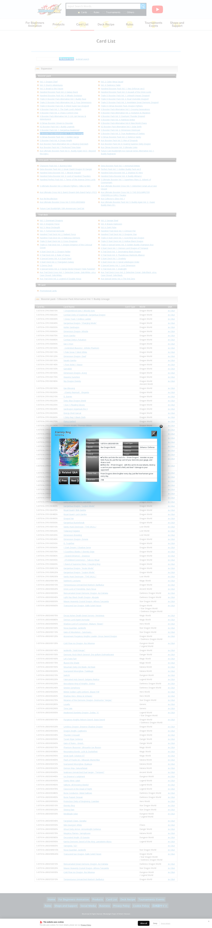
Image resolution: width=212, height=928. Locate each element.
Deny (155, 923)
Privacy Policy (86, 925)
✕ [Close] (209, 921)
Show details (165, 923)
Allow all (143, 923)
